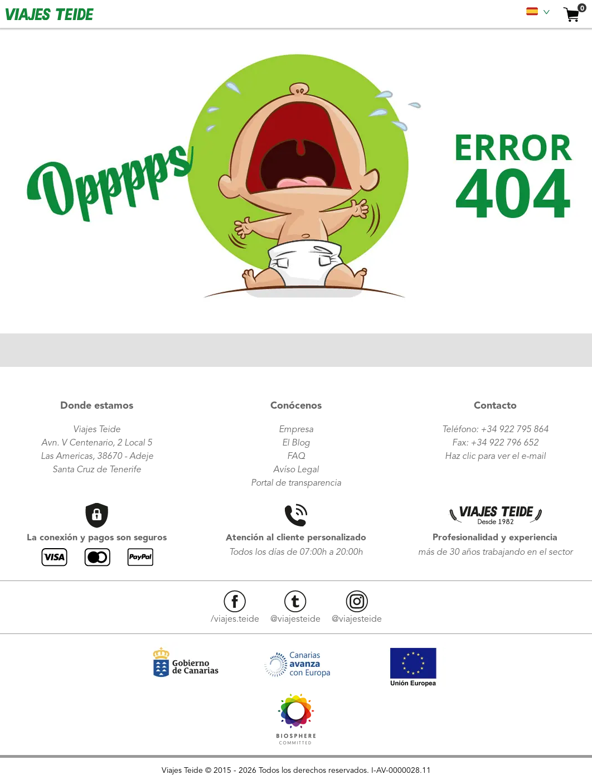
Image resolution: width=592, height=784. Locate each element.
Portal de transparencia (296, 483)
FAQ (296, 456)
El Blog (296, 443)
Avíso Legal (296, 470)
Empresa (296, 429)
